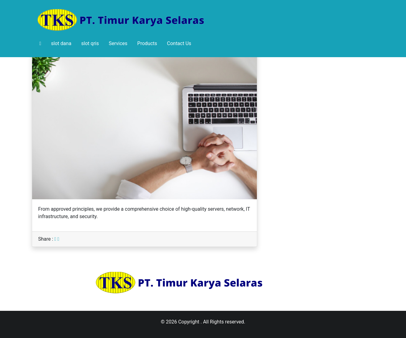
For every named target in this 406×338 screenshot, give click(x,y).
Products (147, 43)
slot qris (90, 43)
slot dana (61, 43)
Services (118, 43)
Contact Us (179, 43)
